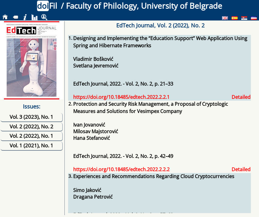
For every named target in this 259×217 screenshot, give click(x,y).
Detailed (241, 97)
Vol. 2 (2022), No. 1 (31, 135)
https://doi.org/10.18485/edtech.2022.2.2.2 (121, 169)
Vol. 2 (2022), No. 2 (31, 126)
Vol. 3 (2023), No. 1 (31, 116)
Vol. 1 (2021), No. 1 (31, 145)
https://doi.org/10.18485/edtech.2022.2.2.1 (121, 97)
